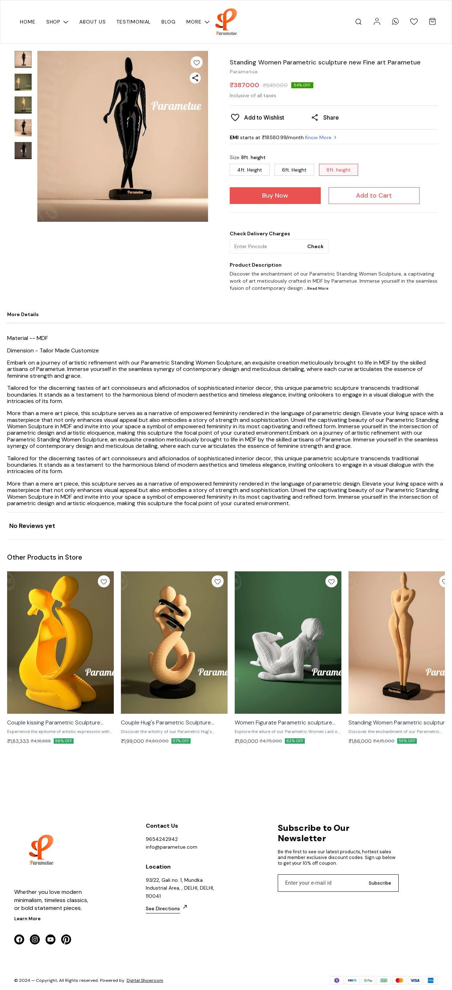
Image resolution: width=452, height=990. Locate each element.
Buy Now (275, 195)
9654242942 (162, 839)
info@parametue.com (171, 847)
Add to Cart (374, 195)
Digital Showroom (145, 980)
